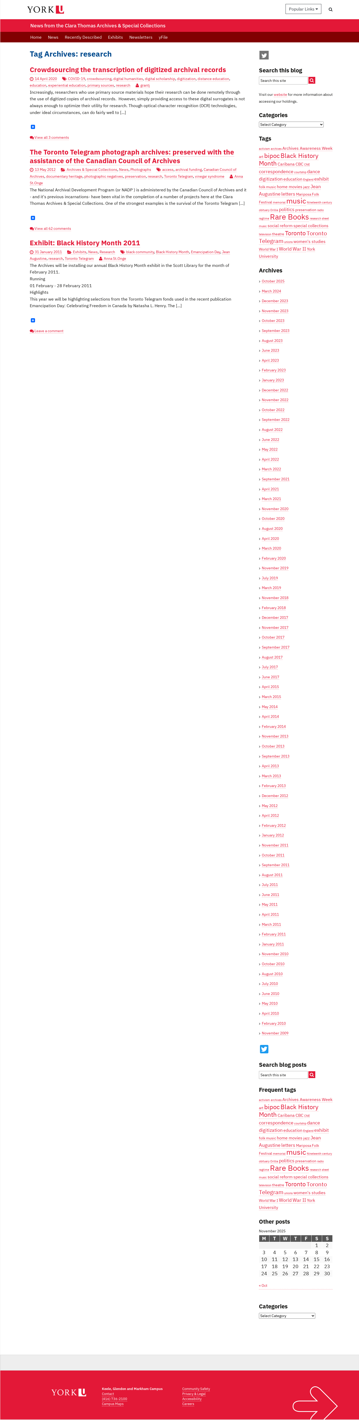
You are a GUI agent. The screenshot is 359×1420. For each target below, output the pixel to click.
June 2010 (270, 993)
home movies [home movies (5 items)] (289, 186)
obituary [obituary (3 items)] (264, 210)
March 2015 (271, 696)
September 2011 (275, 865)
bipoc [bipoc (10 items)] (272, 155)
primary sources (100, 85)
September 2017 (275, 647)
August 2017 (272, 657)
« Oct (263, 1285)
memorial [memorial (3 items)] (279, 202)
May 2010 (270, 1003)
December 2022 (275, 390)
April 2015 (270, 686)
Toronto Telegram (178, 176)
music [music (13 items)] (296, 201)
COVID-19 (76, 78)
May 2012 (270, 805)
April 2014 (270, 716)
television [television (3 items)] (265, 234)
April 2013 (270, 766)
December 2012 (275, 795)
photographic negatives (103, 176)
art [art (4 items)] (261, 156)
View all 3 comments (52, 137)
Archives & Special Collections (92, 169)
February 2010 (274, 1023)
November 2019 (275, 568)
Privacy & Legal (194, 1394)
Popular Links (303, 9)
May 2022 (270, 449)
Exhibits (115, 37)
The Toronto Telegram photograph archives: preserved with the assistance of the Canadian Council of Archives (132, 156)
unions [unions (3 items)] (288, 242)
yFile (163, 37)
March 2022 (271, 469)
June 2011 (270, 894)
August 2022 (272, 429)
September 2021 (275, 479)
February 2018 (274, 607)
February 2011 (274, 934)
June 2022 (270, 439)
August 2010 (272, 973)
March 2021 (271, 498)
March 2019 (271, 587)
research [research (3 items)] (315, 218)
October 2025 (273, 281)
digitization (186, 78)
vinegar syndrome (209, 176)
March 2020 (271, 548)
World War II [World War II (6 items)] (292, 249)
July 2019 (270, 578)
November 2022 (275, 399)
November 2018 (275, 597)
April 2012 (270, 815)
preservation (135, 176)
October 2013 (273, 746)
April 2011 (270, 914)
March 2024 (271, 291)
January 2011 (273, 944)
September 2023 (275, 330)
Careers (188, 1404)
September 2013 (275, 756)
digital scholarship (160, 78)
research (123, 85)
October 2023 (273, 320)
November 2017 (275, 627)
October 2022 (273, 409)
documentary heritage (64, 176)
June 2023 (270, 350)
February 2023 (274, 370)
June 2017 (270, 677)
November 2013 (275, 736)
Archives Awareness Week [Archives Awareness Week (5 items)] (307, 148)
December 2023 (275, 300)
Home (36, 37)
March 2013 (271, 776)
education (38, 85)
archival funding (188, 169)
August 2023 (272, 340)
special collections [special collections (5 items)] (310, 225)
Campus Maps (113, 1404)
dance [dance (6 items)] (313, 171)
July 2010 (270, 983)
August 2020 (272, 528)
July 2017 (270, 667)
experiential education (67, 85)
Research (107, 252)
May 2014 (270, 706)
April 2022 (270, 459)
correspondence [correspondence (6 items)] (276, 171)
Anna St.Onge (115, 258)
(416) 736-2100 (114, 1399)
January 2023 (273, 380)
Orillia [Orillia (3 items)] (274, 210)
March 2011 (271, 924)
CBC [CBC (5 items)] (299, 164)
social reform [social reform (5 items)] (280, 225)
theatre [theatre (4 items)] (278, 234)
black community (140, 252)
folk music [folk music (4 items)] (267, 187)
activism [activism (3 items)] (264, 149)
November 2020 (275, 508)
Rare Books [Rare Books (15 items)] (289, 217)
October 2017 (273, 637)
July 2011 (270, 884)
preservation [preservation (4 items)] (305, 209)
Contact (108, 1394)
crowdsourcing (99, 78)
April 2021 (270, 489)
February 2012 (274, 825)
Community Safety (196, 1389)
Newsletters (141, 37)
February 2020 (274, 558)
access (168, 169)
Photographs (140, 169)
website (280, 94)
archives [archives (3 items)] (276, 149)
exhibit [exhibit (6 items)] (321, 179)
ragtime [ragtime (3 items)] (264, 218)
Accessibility (191, 1399)
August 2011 (272, 875)
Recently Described (83, 37)
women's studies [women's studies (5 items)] (309, 241)
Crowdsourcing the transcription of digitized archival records (128, 69)
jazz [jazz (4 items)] (306, 187)
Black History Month (172, 252)
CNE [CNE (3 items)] (307, 164)
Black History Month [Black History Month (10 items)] (288, 159)
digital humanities (128, 78)
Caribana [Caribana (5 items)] (286, 164)
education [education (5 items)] (292, 179)
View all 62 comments (53, 228)
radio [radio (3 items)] (320, 210)
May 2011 (270, 904)
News (53, 37)
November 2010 (275, 953)
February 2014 (274, 726)
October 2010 (273, 963)
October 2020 (273, 518)
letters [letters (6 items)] (288, 194)
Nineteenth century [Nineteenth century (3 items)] (319, 202)
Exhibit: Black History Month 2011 (85, 242)
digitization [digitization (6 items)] (271, 179)
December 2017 (275, 617)
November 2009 (275, 1033)
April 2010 (270, 1013)
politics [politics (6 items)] (286, 209)
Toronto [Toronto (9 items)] (295, 233)
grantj (145, 85)
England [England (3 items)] (308, 179)
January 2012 (273, 835)
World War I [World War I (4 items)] (268, 249)
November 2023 (275, 310)
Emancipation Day (205, 252)
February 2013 (274, 785)
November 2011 (275, 845)
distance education (213, 78)
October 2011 (273, 855)
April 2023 (270, 360)
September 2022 (275, 419)
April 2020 (270, 538)
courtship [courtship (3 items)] (300, 172)
